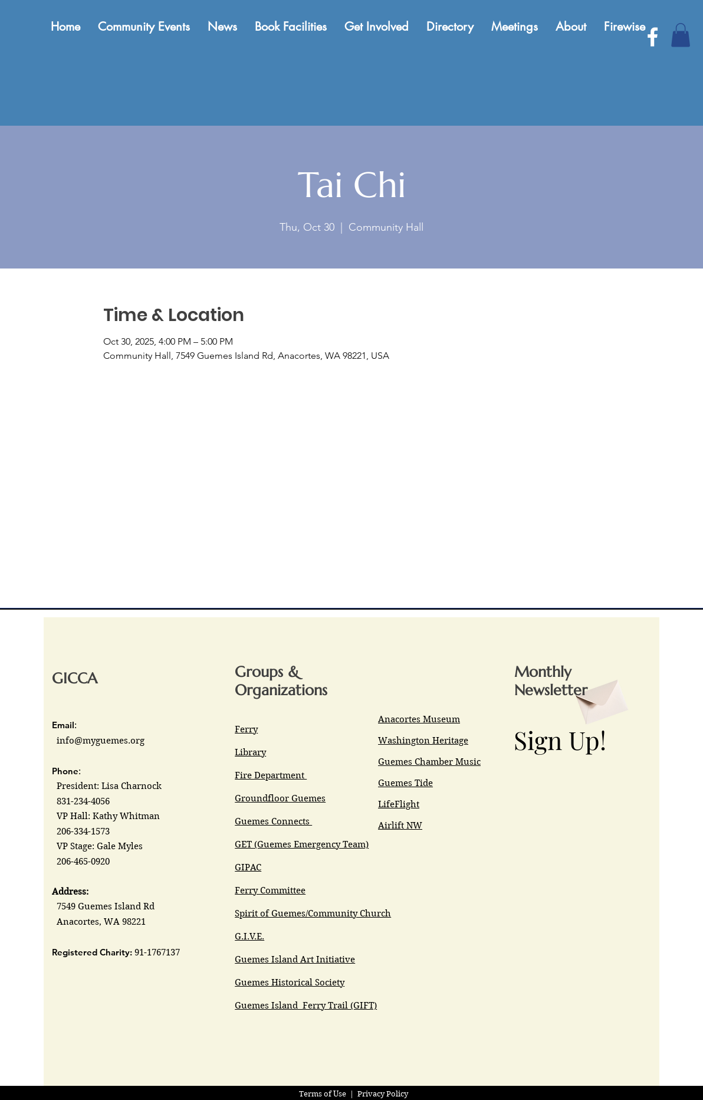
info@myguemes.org (100, 740)
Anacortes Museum (419, 719)
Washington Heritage (423, 740)
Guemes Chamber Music (429, 762)
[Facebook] (652, 37)
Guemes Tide (405, 783)
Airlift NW (400, 825)
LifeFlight (398, 804)
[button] (681, 35)
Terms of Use (322, 1093)
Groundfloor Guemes (280, 798)
